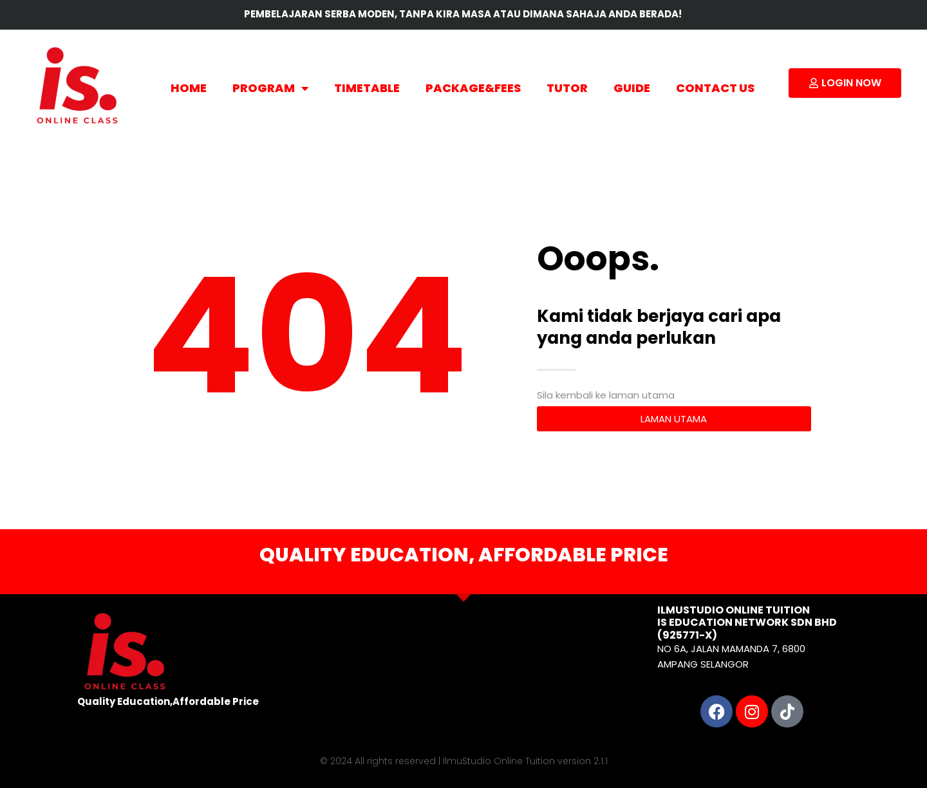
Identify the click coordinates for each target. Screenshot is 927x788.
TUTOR (567, 88)
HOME (189, 88)
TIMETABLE (367, 88)
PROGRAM (270, 88)
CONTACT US (715, 88)
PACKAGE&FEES (473, 88)
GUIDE (631, 88)
